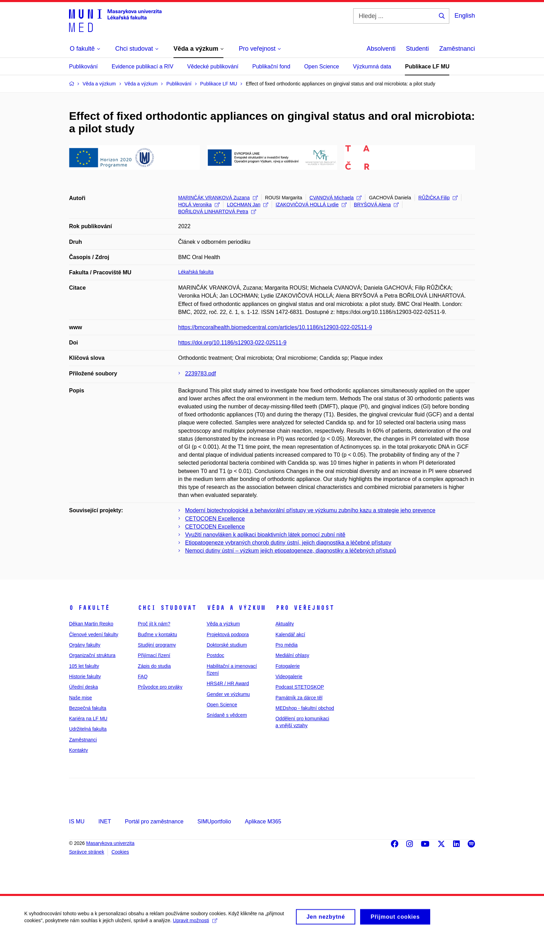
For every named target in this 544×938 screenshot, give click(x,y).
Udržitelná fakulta (88, 729)
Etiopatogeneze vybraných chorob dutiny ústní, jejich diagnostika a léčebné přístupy (288, 543)
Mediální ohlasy (292, 655)
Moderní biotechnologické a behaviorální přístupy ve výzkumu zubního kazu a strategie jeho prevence (310, 510)
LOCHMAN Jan (247, 204)
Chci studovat (167, 608)
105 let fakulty (84, 666)
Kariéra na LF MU (88, 718)
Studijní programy (157, 645)
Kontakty (78, 750)
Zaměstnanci (457, 48)
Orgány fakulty (84, 645)
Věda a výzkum (236, 608)
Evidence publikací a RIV (142, 66)
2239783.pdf (200, 373)
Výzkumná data (372, 66)
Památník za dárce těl (298, 697)
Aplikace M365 (263, 821)
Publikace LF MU (427, 66)
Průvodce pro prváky (160, 687)
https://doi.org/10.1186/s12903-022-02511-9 (232, 343)
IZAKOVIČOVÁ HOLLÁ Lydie (311, 204)
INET (104, 821)
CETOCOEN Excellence (215, 519)
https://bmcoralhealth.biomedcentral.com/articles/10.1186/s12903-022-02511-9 (275, 327)
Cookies (120, 852)
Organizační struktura (92, 655)
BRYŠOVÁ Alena (376, 204)
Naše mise (80, 697)
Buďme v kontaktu (157, 634)
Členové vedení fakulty (93, 634)
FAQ (142, 676)
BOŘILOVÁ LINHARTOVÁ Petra (217, 211)
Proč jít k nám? (154, 623)
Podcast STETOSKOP (299, 687)
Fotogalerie (287, 666)
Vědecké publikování (213, 66)
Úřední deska (83, 687)
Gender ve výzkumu (228, 694)
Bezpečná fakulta (87, 708)
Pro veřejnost (304, 608)
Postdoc (215, 655)
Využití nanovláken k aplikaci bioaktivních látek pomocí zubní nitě (265, 535)
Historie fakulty (85, 676)
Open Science (321, 66)
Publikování (83, 66)
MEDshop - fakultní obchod (304, 708)
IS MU (76, 821)
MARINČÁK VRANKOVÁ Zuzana (218, 197)
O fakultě (89, 608)
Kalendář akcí (290, 634)
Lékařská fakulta (196, 272)
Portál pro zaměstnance (154, 821)
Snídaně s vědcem (227, 715)
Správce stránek (86, 852)
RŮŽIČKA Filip (438, 197)
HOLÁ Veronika (199, 204)
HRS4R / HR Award (228, 683)
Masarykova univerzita (110, 843)
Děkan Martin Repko (91, 623)
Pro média (286, 645)
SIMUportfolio (214, 821)
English (464, 15)
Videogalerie (289, 676)
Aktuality (284, 623)
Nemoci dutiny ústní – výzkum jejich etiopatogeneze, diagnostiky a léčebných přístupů (290, 551)
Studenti (417, 48)
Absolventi (381, 48)
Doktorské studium (227, 645)
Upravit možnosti (195, 924)
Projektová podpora (228, 634)
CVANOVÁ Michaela (335, 197)
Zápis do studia (154, 666)
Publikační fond (271, 66)
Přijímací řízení (154, 655)
